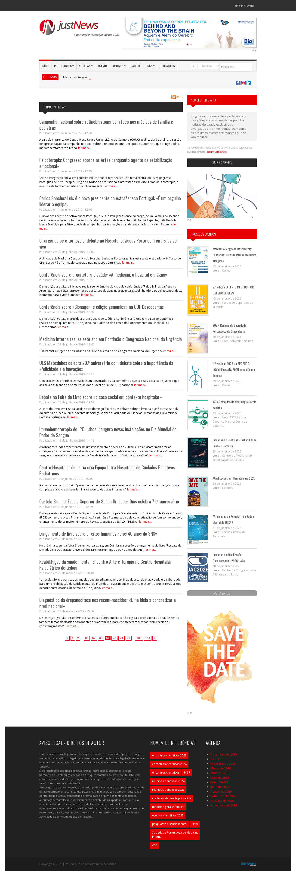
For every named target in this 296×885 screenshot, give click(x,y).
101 (147, 638)
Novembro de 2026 (223, 805)
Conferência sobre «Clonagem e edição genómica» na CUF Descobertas (101, 306)
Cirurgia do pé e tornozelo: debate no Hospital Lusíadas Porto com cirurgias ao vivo (108, 243)
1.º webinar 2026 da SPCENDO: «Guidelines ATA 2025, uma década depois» (234, 369)
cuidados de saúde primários (171, 798)
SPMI (195, 824)
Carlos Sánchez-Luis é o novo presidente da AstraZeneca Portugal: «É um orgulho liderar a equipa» (110, 201)
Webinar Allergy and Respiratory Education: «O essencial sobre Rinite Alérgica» (234, 254)
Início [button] (45, 65)
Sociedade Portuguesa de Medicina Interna (175, 835)
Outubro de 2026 (222, 801)
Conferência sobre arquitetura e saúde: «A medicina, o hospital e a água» (103, 274)
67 (93, 638)
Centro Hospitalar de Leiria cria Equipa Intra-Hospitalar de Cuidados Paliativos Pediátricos (107, 470)
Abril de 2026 (219, 773)
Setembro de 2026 (223, 796)
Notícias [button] (86, 65)
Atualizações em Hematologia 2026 (234, 478)
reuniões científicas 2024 (168, 781)
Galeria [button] (135, 65)
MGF (187, 772)
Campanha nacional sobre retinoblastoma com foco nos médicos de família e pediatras (106, 124)
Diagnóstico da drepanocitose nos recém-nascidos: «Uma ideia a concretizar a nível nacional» (107, 602)
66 (86, 638)
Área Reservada (244, 5)
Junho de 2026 (220, 782)
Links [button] (150, 65)
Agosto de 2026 (221, 791)
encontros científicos (165, 772)
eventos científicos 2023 (168, 815)
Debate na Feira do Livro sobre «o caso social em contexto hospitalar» (100, 396)
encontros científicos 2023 (169, 755)
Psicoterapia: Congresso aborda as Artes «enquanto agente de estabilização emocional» (105, 162)
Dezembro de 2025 (223, 754)
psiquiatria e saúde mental (169, 824)
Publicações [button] (64, 65)
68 (100, 638)
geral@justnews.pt (217, 151)
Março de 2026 (220, 768)
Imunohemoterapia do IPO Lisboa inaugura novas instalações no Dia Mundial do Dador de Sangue (107, 432)
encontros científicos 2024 (169, 764)
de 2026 (215, 759)
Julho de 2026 (219, 787)
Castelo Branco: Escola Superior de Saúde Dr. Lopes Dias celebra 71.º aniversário (109, 501)
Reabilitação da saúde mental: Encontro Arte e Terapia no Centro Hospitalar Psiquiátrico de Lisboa (105, 564)
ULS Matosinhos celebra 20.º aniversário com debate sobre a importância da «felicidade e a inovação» (106, 365)
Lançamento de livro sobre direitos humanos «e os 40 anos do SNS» (98, 533)
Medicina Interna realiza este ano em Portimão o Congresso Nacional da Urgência (110, 338)
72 (128, 638)
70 (114, 638)
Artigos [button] (119, 65)
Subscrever (222, 162)
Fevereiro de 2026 (222, 764)
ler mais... (84, 148)
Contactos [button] (167, 65)
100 (139, 638)
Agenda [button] (103, 65)
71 (121, 638)
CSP (154, 845)
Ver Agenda (222, 593)
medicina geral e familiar (168, 807)
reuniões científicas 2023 (168, 790)
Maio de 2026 (219, 777)
